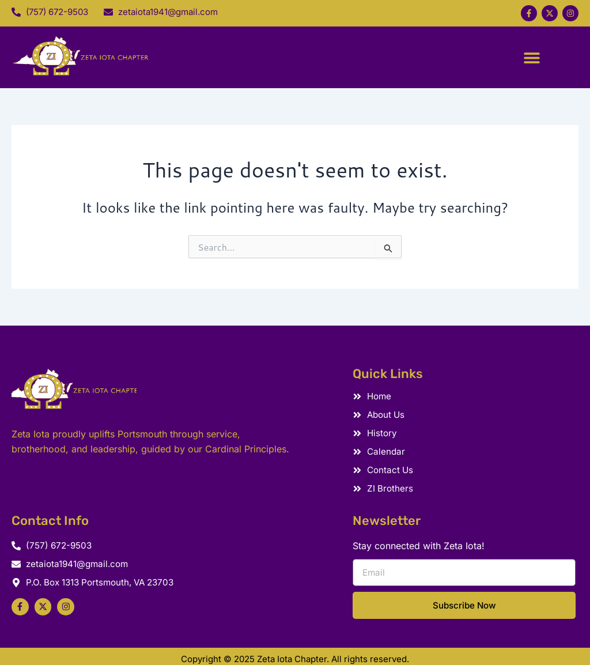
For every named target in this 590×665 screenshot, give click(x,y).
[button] (531, 52)
